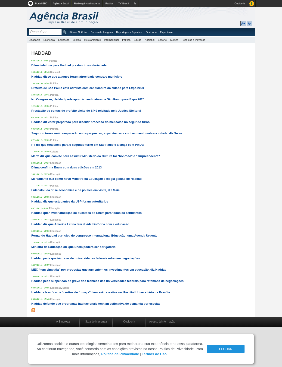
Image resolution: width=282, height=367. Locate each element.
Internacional (111, 39)
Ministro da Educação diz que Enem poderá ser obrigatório (73, 247)
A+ (243, 23)
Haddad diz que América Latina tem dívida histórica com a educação (80, 224)
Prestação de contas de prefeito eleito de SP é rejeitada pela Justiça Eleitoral (86, 110)
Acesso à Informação (251, 3)
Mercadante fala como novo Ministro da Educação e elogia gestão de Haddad (86, 178)
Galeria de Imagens (102, 32)
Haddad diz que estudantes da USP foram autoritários (69, 201)
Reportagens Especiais (129, 32)
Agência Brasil (61, 3)
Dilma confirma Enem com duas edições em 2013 (66, 167)
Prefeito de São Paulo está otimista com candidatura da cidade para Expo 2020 (87, 88)
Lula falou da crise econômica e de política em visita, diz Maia (75, 190)
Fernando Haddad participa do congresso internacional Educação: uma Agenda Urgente (94, 235)
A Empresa (63, 321)
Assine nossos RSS (135, 3)
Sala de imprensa (96, 321)
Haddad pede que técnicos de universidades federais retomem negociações (85, 258)
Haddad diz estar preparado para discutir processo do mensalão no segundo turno (90, 122)
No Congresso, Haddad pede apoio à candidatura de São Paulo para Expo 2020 (87, 99)
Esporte (162, 39)
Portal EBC (41, 3)
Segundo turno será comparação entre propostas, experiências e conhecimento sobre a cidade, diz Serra (106, 133)
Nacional (150, 39)
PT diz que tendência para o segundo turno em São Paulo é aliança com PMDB (87, 144)
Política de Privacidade (120, 354)
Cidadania (34, 39)
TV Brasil (123, 3)
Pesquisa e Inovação (193, 39)
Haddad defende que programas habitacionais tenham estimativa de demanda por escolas (96, 303)
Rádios (109, 3)
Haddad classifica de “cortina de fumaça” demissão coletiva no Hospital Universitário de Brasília (100, 292)
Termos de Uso (154, 354)
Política (126, 39)
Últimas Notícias (78, 32)
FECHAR (225, 349)
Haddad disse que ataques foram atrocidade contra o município (76, 76)
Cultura (174, 39)
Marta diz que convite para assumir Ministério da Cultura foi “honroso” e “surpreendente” (95, 156)
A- (249, 23)
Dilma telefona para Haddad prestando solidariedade (69, 65)
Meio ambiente (92, 39)
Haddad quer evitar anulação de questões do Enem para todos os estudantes (86, 213)
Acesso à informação (162, 321)
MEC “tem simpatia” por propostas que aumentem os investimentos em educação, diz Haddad (99, 269)
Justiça (77, 39)
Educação (63, 39)
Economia (49, 39)
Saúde (137, 39)
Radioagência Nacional (87, 3)
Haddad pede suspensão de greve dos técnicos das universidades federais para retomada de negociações (107, 281)
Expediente (166, 32)
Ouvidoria (239, 3)
